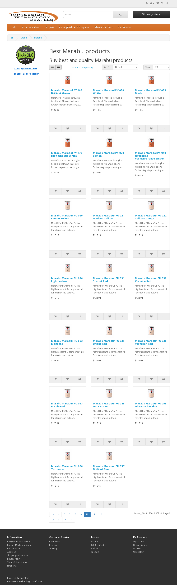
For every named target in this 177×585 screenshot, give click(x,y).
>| (71, 519)
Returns (53, 545)
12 (100, 514)
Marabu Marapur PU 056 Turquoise (67, 467)
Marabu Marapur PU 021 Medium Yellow (108, 217)
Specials (95, 551)
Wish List (137, 548)
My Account (138, 541)
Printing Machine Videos (19, 545)
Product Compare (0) (82, 67)
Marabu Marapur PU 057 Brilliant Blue (108, 467)
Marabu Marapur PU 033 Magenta (67, 342)
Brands (94, 541)
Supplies (50, 27)
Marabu (38, 37)
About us (11, 551)
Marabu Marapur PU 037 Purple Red (67, 405)
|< (53, 514)
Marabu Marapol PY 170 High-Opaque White (66, 154)
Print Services (124, 27)
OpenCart (24, 578)
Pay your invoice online (18, 541)
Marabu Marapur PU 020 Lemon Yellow (67, 217)
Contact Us (54, 541)
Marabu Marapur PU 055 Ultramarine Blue (150, 405)
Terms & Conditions (17, 562)
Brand (24, 37)
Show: (148, 67)
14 (59, 519)
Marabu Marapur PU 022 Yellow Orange (150, 217)
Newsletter (138, 551)
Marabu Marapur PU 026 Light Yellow (67, 279)
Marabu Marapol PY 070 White (108, 91)
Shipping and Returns (17, 555)
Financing (11, 565)
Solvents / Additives (31, 27)
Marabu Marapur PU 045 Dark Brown (108, 405)
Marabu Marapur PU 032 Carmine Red (150, 279)
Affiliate (95, 548)
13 (52, 519)
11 (94, 514)
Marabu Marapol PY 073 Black (150, 91)
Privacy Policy (13, 558)
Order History (140, 545)
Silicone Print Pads (104, 27)
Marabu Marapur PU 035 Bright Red (108, 342)
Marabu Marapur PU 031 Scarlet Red (108, 279)
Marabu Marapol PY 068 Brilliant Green (66, 91)
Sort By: (107, 67)
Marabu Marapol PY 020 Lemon (108, 154)
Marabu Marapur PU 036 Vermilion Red (150, 342)
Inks (14, 27)
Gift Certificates (98, 545)
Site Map (53, 548)
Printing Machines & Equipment (74, 27)
